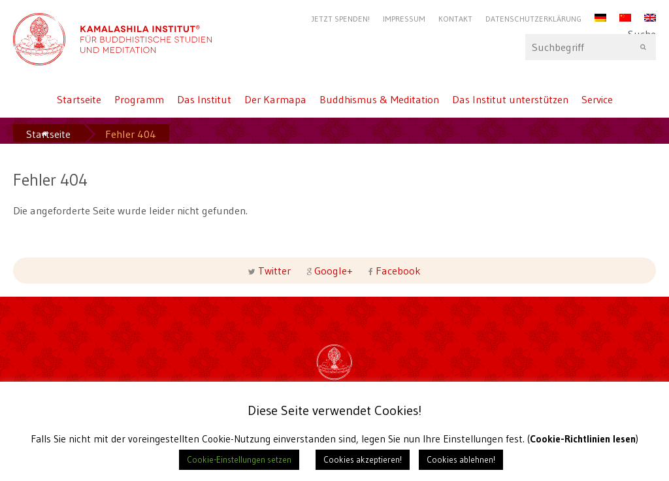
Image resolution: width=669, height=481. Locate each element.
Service (597, 99)
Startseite (79, 99)
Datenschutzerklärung (533, 19)
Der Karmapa (275, 99)
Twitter (274, 270)
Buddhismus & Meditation (379, 99)
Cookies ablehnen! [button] (461, 459)
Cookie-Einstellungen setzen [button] (239, 459)
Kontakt (455, 19)
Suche (590, 47)
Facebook (397, 270)
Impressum (404, 19)
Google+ (333, 270)
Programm (139, 99)
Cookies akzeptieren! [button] (362, 459)
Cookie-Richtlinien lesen (583, 439)
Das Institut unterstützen (510, 99)
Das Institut (204, 99)
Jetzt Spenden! (341, 19)
